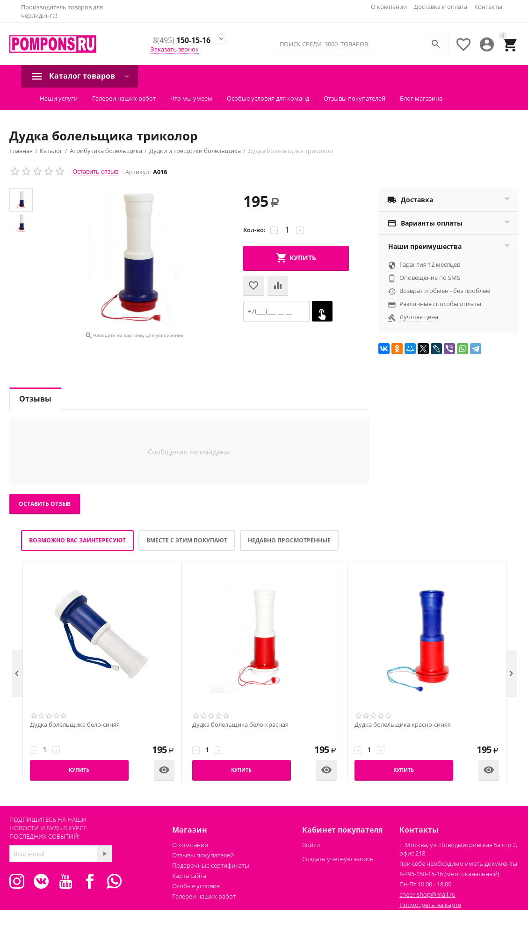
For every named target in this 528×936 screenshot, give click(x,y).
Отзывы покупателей (354, 98)
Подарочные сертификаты (210, 865)
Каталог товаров (82, 76)
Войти (311, 845)
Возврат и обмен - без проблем (445, 290)
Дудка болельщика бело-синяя (75, 725)
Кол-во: (254, 230)
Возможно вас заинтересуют (77, 540)
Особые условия (196, 886)
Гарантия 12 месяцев (429, 264)
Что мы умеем (191, 98)
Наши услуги (59, 98)
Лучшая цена (418, 317)
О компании (389, 6)
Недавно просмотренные (289, 540)
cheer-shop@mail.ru (427, 894)
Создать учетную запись (338, 859)
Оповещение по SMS (429, 277)
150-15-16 (181, 40)
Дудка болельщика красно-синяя (402, 725)
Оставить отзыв (95, 171)
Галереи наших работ (124, 98)
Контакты (488, 6)
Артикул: (138, 172)
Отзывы (35, 399)
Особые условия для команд (268, 98)
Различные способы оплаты (440, 304)
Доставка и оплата (440, 6)
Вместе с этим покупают (186, 540)
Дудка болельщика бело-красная (240, 725)
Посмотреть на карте (430, 904)
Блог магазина (421, 98)
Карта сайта (189, 875)
